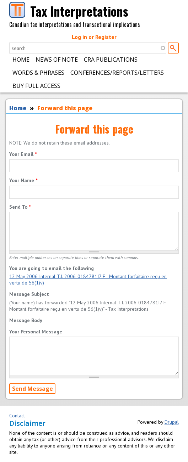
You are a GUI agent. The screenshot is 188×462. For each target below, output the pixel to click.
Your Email (23, 154)
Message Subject (29, 294)
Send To (20, 207)
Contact (17, 415)
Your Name (23, 180)
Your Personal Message (35, 331)
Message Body (25, 320)
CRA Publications (111, 59)
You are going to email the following (51, 268)
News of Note (57, 59)
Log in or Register (94, 36)
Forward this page (64, 108)
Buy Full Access (36, 86)
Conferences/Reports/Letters (117, 73)
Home (20, 59)
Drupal (172, 422)
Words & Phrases (38, 73)
